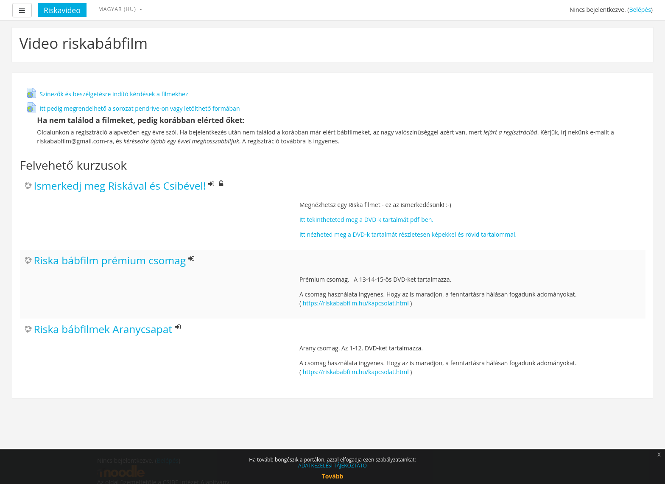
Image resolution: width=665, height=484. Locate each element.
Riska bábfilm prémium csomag (110, 260)
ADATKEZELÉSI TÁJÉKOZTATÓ (332, 465)
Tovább (333, 476)
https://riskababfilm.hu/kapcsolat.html (356, 303)
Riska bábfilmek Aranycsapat (103, 329)
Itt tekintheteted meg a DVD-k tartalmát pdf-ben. (366, 219)
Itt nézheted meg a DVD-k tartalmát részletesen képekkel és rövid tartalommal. (408, 234)
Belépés (640, 10)
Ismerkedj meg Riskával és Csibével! (120, 186)
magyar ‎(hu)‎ (118, 9)
